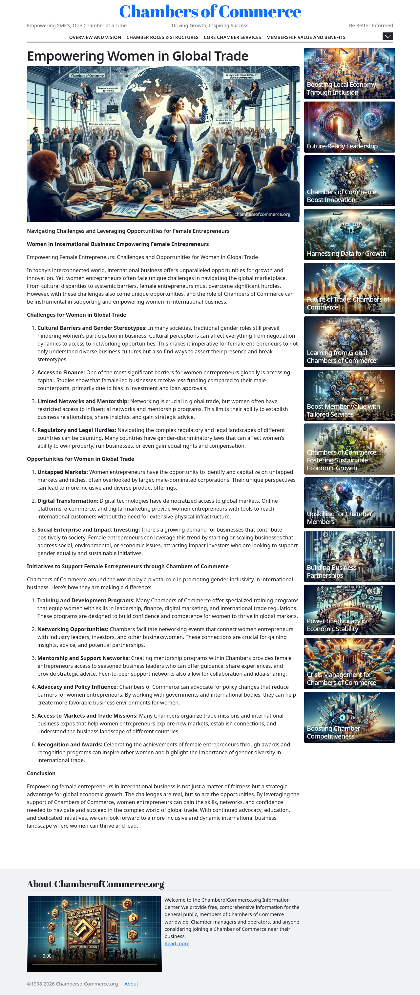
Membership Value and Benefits (306, 37)
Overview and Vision (95, 37)
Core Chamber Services (232, 37)
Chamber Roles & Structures (163, 37)
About (131, 983)
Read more (177, 943)
